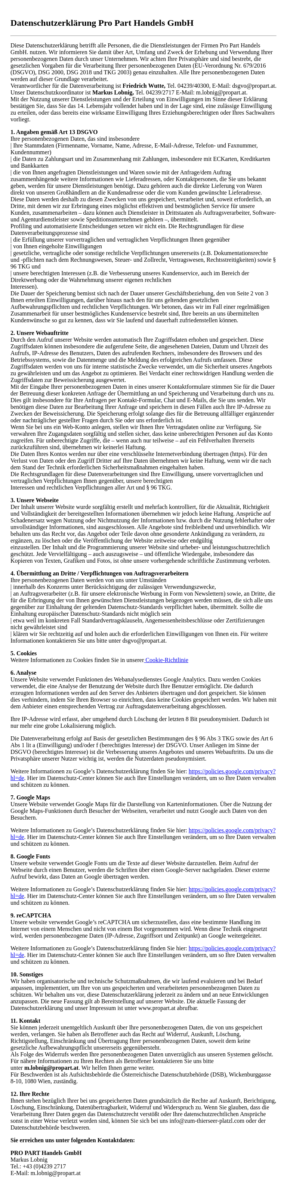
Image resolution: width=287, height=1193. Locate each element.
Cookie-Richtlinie (166, 660)
